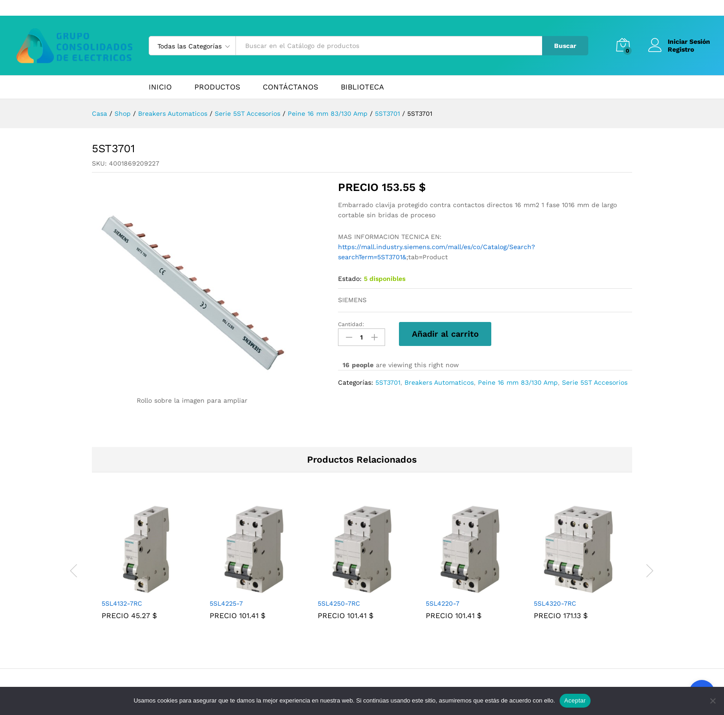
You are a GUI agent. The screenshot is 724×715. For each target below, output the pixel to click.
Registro (681, 49)
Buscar (565, 45)
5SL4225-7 (226, 603)
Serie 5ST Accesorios (594, 382)
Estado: (350, 278)
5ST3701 (387, 382)
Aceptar (575, 700)
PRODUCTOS (217, 87)
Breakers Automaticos (439, 382)
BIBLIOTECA (362, 87)
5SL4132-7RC (122, 603)
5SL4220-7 (442, 603)
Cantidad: (351, 324)
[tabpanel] (146, 569)
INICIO (160, 87)
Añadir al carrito (445, 334)
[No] (712, 700)
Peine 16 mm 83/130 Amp (518, 382)
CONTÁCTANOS (290, 87)
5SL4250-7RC (339, 603)
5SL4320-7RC (555, 603)
